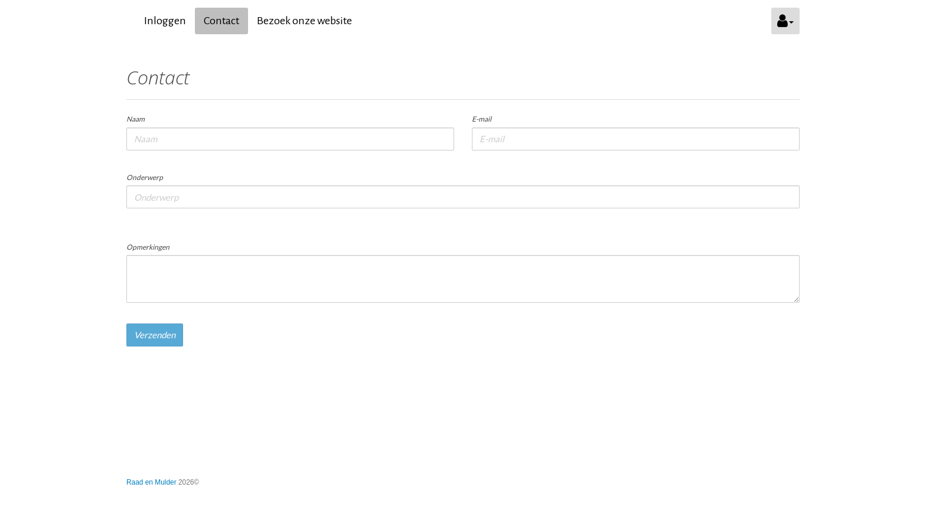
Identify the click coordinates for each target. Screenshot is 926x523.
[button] (785, 21)
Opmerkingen (147, 247)
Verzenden (154, 334)
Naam (135, 119)
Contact (221, 21)
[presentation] (216, 378)
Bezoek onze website (304, 21)
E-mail (481, 119)
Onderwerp (144, 177)
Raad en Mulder (151, 482)
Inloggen (165, 21)
